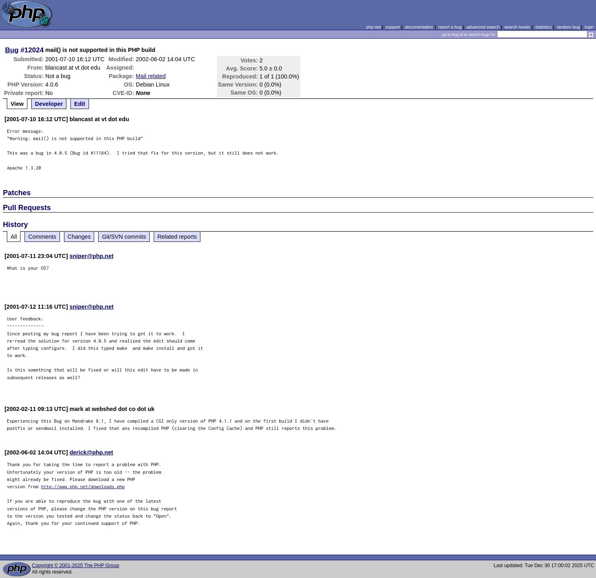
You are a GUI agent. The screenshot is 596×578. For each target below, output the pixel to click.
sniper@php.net (91, 256)
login (589, 27)
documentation (419, 27)
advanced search (482, 27)
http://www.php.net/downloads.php (83, 486)
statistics (543, 27)
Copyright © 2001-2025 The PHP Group (75, 565)
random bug (568, 27)
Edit (79, 104)
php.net (373, 27)
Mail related (150, 76)
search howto (517, 27)
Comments (42, 236)
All (13, 236)
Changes (79, 236)
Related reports (177, 236)
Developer (49, 104)
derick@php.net (91, 452)
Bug (12, 50)
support (393, 27)
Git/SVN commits (124, 236)
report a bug (450, 27)
